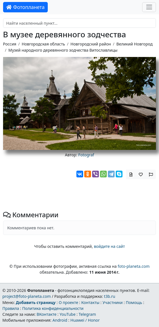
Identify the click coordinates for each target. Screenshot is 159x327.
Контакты (90, 302)
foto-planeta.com (134, 266)
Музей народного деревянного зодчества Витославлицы (62, 50)
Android (60, 320)
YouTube (68, 314)
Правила (10, 308)
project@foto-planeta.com (26, 296)
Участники (113, 302)
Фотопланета (25, 7)
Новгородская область (43, 44)
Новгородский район (91, 44)
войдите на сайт (109, 246)
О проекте (68, 302)
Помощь (134, 302)
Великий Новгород (134, 44)
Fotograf (86, 154)
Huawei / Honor (84, 320)
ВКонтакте (46, 314)
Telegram (87, 314)
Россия (9, 44)
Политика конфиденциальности (52, 308)
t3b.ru (109, 296)
